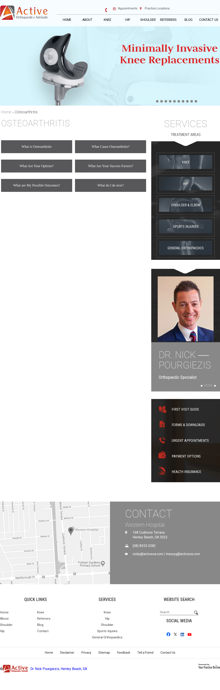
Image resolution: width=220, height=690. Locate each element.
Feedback (123, 652)
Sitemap (104, 652)
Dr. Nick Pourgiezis (185, 360)
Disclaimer (67, 652)
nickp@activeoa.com (148, 554)
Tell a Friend (145, 652)
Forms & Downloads (188, 425)
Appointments (128, 8)
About (87, 20)
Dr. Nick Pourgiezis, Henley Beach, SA (58, 669)
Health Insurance (186, 472)
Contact (149, 514)
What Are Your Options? (36, 166)
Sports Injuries (186, 227)
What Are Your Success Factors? (110, 166)
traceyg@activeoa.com (183, 554)
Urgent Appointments (190, 440)
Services (185, 124)
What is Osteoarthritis (36, 146)
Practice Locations (157, 8)
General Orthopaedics (186, 248)
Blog (188, 20)
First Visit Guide (185, 409)
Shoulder (148, 20)
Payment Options (186, 456)
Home (67, 20)
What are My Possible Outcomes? (36, 185)
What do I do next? (111, 185)
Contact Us (208, 20)
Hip (127, 20)
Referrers (168, 20)
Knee (107, 20)
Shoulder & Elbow (185, 205)
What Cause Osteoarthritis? (111, 146)
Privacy (86, 652)
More (208, 385)
